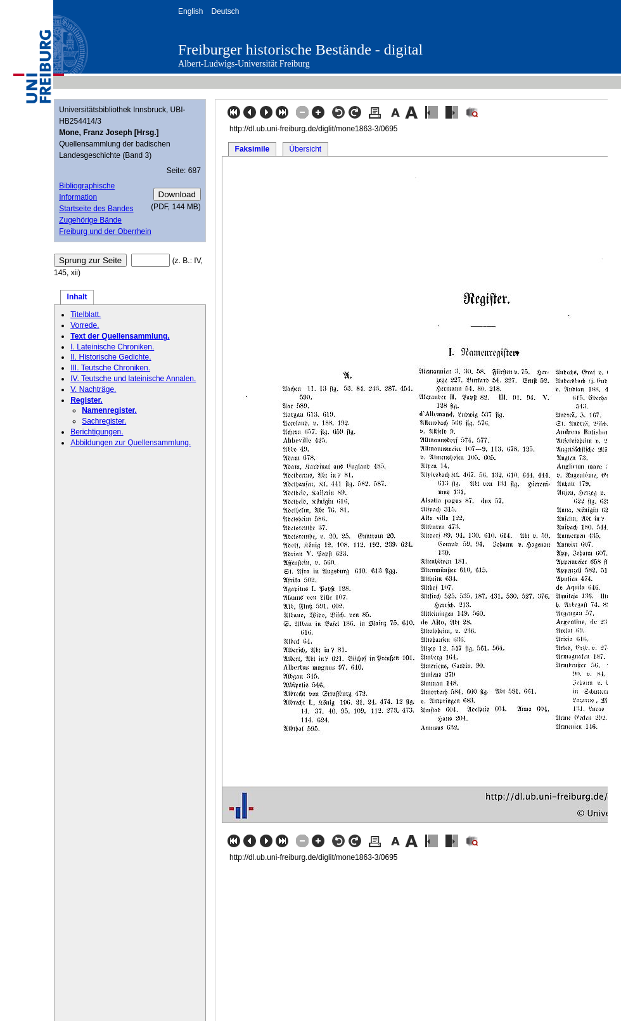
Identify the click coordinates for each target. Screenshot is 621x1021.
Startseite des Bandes (96, 208)
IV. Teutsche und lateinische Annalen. (133, 378)
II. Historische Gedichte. (110, 357)
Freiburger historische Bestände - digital (300, 49)
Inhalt (77, 296)
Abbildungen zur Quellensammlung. (130, 442)
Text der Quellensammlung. (119, 336)
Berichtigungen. (96, 431)
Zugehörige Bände (90, 220)
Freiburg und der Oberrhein (105, 231)
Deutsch (225, 11)
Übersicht (305, 149)
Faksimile (252, 149)
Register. (86, 400)
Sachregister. (104, 421)
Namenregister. (109, 410)
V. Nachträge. (93, 389)
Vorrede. (84, 325)
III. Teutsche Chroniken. (110, 367)
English (190, 11)
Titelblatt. (85, 314)
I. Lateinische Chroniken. (112, 346)
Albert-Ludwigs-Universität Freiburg (244, 63)
